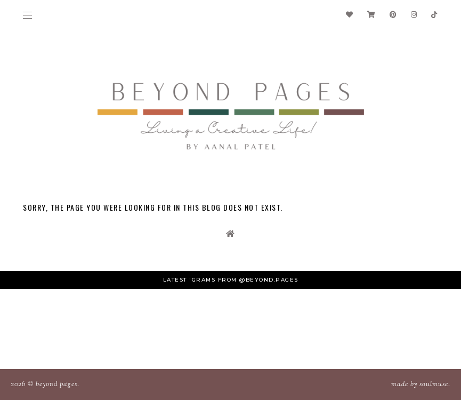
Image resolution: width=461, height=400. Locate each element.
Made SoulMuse (419, 384)
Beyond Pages (56, 384)
